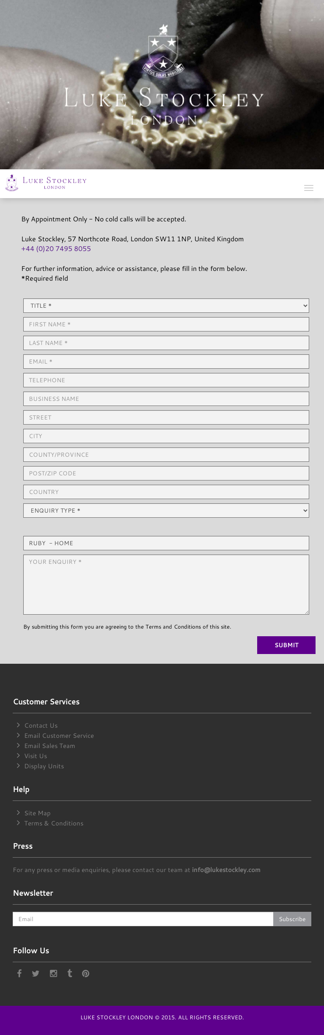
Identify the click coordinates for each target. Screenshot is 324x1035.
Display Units (44, 766)
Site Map (37, 813)
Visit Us (35, 756)
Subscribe (292, 919)
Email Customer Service (59, 735)
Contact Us (41, 725)
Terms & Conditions (53, 823)
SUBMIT (286, 645)
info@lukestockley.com (226, 870)
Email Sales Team (49, 746)
